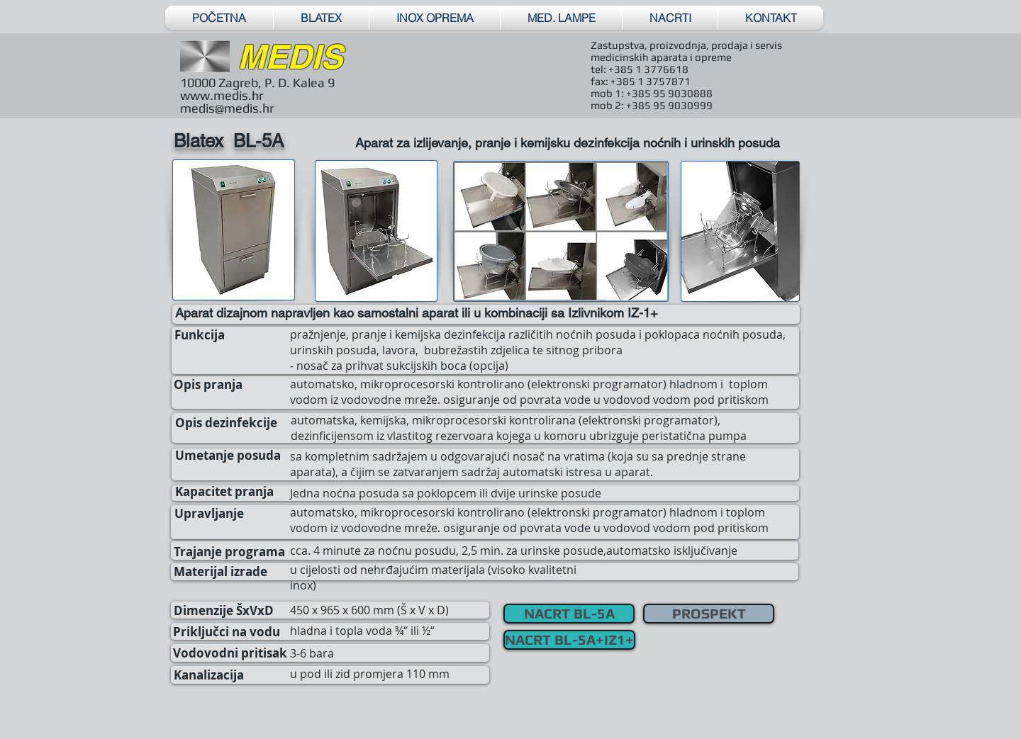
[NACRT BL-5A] (569, 614)
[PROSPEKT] (708, 614)
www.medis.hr (221, 95)
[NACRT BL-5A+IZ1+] (569, 640)
